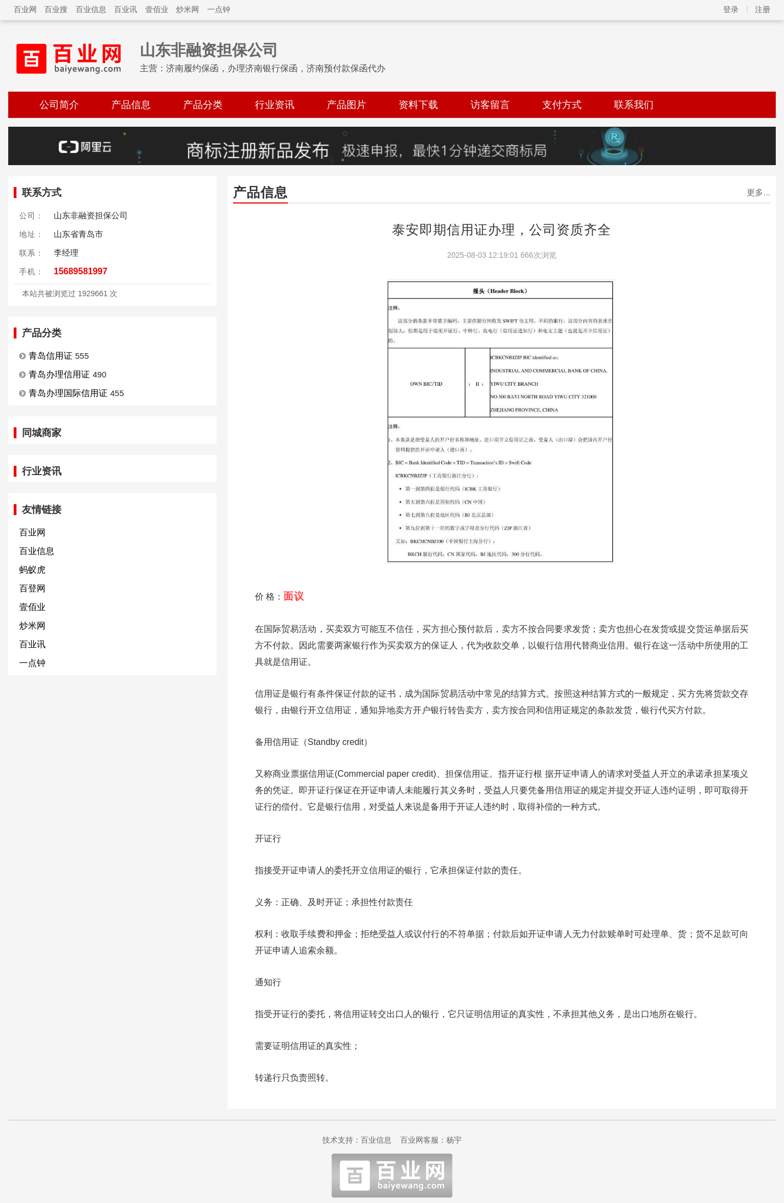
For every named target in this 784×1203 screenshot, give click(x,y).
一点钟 (218, 9)
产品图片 (346, 104)
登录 (730, 9)
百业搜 (55, 9)
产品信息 (131, 104)
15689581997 (80, 271)
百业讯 (125, 9)
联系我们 (634, 104)
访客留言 (490, 104)
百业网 (25, 9)
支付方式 (562, 104)
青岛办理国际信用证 (68, 393)
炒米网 (187, 9)
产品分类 (203, 104)
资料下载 (418, 104)
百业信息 (91, 9)
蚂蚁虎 (32, 569)
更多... (758, 192)
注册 (762, 9)
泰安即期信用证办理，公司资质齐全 (501, 229)
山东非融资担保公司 (209, 50)
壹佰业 (156, 9)
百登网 (32, 588)
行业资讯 (274, 104)
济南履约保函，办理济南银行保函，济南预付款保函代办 (275, 68)
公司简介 (59, 104)
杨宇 (454, 1140)
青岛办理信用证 (59, 374)
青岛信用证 (50, 355)
